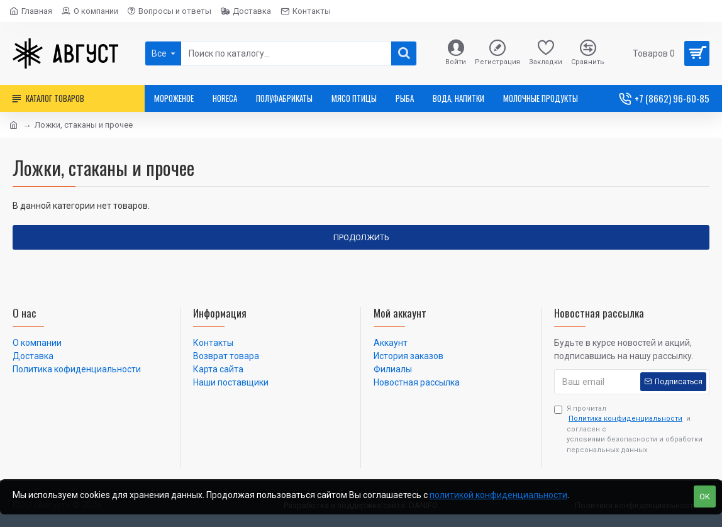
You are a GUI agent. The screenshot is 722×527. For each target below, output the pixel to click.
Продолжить (361, 237)
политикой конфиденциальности (498, 495)
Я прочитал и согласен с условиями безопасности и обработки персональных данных (628, 429)
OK (704, 496)
